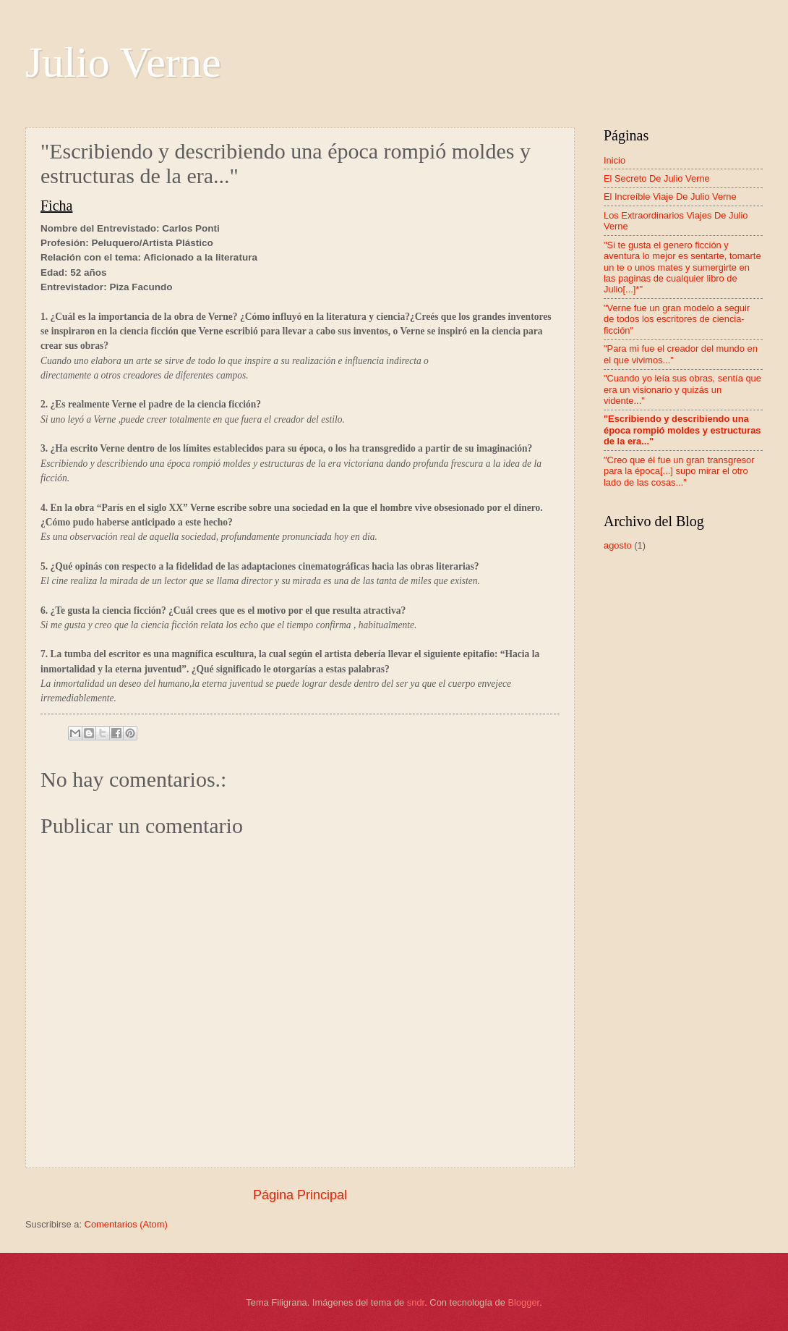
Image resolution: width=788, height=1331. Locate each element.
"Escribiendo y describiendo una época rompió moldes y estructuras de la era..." (682, 430)
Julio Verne (123, 62)
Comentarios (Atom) (126, 1224)
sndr (415, 1302)
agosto (618, 545)
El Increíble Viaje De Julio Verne (670, 196)
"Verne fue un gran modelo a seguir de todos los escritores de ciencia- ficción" (677, 319)
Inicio (614, 160)
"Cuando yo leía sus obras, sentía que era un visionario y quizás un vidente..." (682, 389)
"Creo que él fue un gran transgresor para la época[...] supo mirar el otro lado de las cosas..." (679, 471)
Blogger (523, 1302)
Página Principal (300, 1195)
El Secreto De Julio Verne (657, 178)
